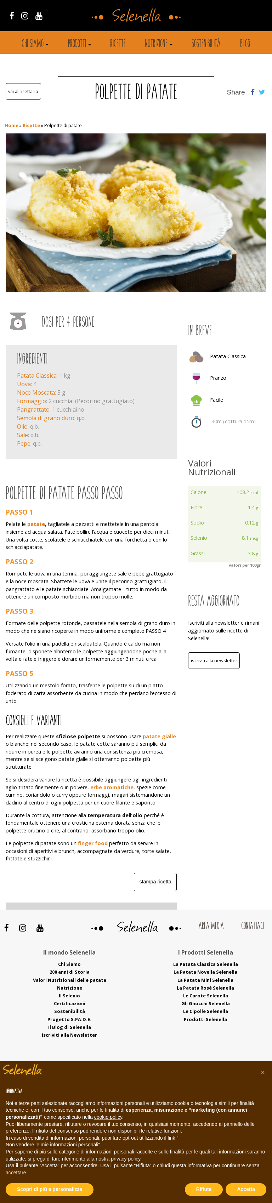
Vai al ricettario (23, 91)
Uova (24, 384)
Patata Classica (37, 375)
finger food (93, 843)
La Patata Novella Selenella (205, 972)
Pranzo (218, 377)
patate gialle (159, 736)
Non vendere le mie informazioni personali (52, 1144)
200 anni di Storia (70, 972)
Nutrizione (156, 44)
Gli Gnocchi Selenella (205, 1003)
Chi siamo (33, 44)
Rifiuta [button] (204, 1189)
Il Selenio (69, 995)
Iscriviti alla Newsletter (214, 660)
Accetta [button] (246, 1189)
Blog (245, 44)
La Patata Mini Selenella (205, 980)
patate (36, 524)
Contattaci (252, 926)
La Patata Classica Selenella (205, 964)
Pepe (23, 443)
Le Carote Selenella (205, 995)
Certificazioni (69, 1003)
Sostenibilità (206, 44)
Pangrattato (33, 409)
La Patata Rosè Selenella (205, 988)
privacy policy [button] (125, 1159)
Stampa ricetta (155, 881)
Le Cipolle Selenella (205, 1011)
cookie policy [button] (108, 1117)
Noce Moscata (36, 392)
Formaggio (31, 401)
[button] (262, 1072)
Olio (22, 426)
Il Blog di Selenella (69, 1027)
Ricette (118, 44)
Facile (216, 399)
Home (11, 125)
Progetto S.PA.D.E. (69, 1019)
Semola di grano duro (45, 418)
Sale (22, 435)
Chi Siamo (69, 964)
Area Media (211, 926)
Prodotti (77, 44)
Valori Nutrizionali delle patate (69, 980)
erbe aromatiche (111, 787)
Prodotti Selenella (205, 1019)
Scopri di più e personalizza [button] (49, 1189)
